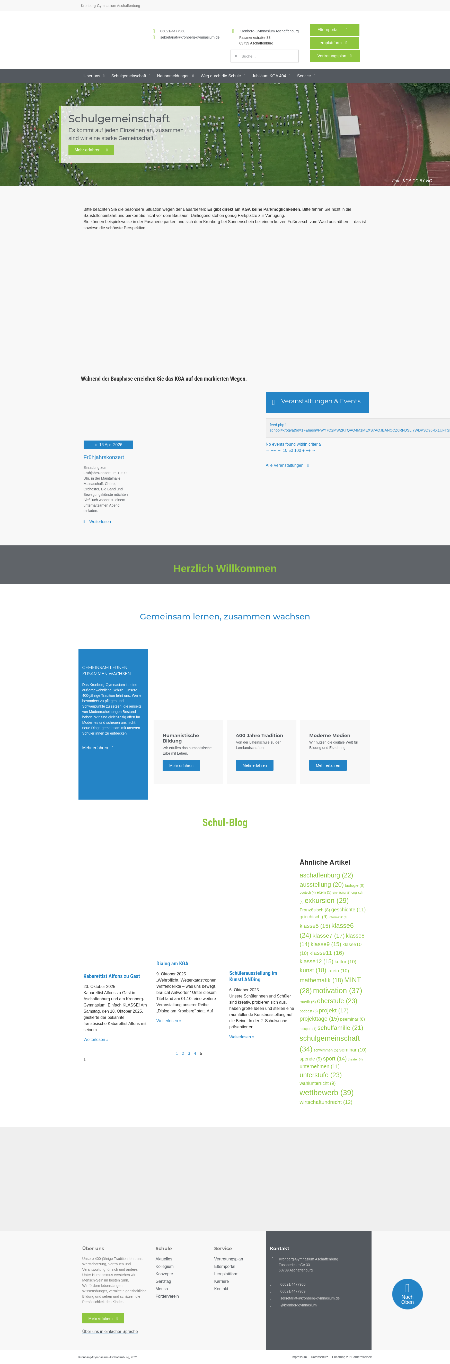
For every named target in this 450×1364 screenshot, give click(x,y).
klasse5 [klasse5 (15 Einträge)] (315, 926)
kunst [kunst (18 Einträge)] (313, 970)
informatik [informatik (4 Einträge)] (338, 917)
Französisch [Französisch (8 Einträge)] (315, 909)
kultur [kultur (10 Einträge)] (345, 961)
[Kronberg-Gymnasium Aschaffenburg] (233, 31)
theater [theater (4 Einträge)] (355, 1059)
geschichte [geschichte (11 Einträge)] (348, 909)
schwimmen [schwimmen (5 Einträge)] (326, 1050)
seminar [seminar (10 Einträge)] (353, 1049)
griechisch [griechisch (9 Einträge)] (314, 916)
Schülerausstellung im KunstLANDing (253, 976)
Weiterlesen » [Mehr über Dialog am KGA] (169, 1021)
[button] (95, 76)
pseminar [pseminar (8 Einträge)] (352, 1019)
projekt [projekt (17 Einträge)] (334, 1010)
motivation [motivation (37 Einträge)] (337, 990)
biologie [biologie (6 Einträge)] (354, 885)
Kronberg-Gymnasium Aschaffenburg (269, 31)
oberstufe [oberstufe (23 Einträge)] (337, 1000)
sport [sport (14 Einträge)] (335, 1059)
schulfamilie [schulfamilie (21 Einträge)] (340, 1027)
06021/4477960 (172, 31)
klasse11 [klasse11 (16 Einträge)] (327, 953)
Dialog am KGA (172, 963)
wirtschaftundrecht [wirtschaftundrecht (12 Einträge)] (326, 1102)
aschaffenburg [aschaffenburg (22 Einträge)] (326, 875)
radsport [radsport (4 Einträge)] (308, 1029)
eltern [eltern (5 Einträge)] (324, 892)
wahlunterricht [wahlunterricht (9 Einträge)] (318, 1083)
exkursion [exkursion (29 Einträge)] (327, 900)
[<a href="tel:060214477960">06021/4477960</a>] (153, 31)
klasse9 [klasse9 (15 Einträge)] (326, 944)
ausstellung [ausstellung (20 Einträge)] (322, 884)
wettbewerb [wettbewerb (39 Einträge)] (327, 1092)
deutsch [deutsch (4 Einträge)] (308, 892)
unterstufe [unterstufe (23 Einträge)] (321, 1074)
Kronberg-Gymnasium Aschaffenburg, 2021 (108, 1357)
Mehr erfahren (91, 150)
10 (285, 450)
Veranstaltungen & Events (321, 401)
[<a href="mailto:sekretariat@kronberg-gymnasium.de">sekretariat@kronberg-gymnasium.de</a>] (153, 37)
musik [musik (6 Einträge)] (308, 1002)
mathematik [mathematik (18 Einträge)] (321, 980)
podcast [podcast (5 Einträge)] (309, 1011)
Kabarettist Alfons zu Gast (112, 976)
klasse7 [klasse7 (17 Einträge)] (328, 935)
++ (308, 450)
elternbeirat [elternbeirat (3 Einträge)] (341, 892)
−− (273, 450)
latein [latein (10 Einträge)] (338, 970)
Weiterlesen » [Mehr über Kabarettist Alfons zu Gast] (96, 1039)
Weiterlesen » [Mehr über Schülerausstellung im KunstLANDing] (241, 1037)
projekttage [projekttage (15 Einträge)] (319, 1018)
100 (297, 450)
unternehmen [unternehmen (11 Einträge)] (320, 1066)
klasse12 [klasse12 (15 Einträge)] (316, 961)
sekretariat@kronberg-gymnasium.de (190, 37)
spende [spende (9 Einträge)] (311, 1058)
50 (290, 450)
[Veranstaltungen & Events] (273, 402)
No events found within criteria (293, 444)
